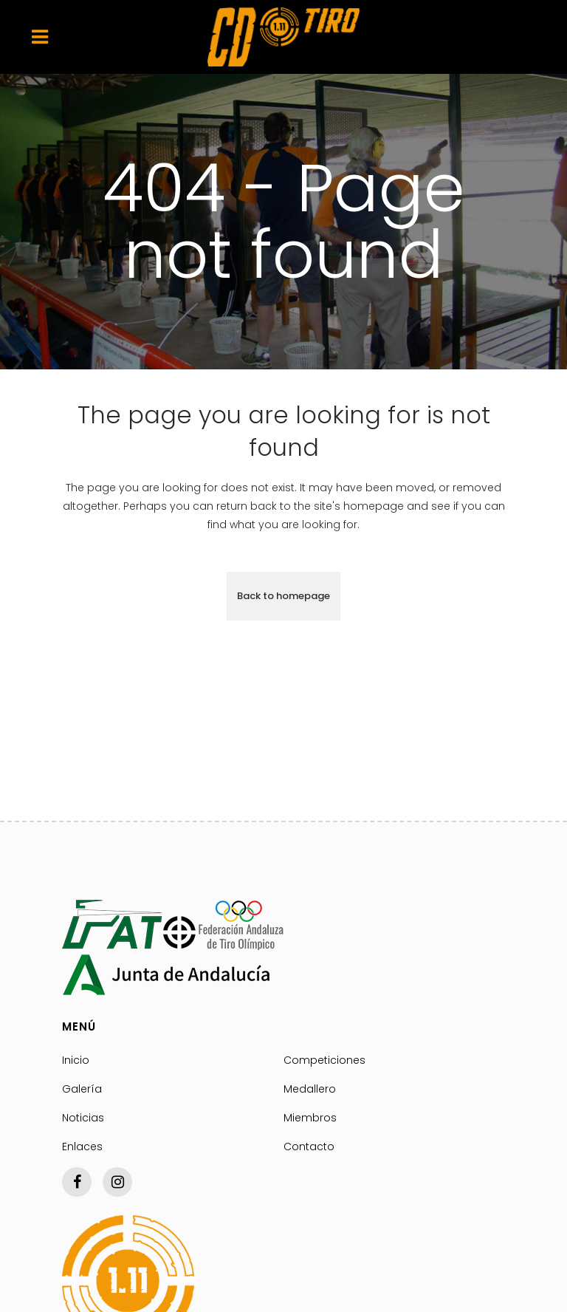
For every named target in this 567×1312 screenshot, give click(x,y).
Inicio (75, 1060)
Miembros (310, 1117)
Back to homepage (283, 596)
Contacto (309, 1146)
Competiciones (324, 1060)
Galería (82, 1089)
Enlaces (82, 1146)
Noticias (83, 1117)
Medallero (310, 1089)
